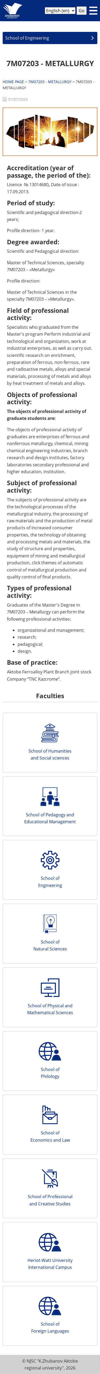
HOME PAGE (13, 81)
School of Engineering (27, 38)
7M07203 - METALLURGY (50, 63)
